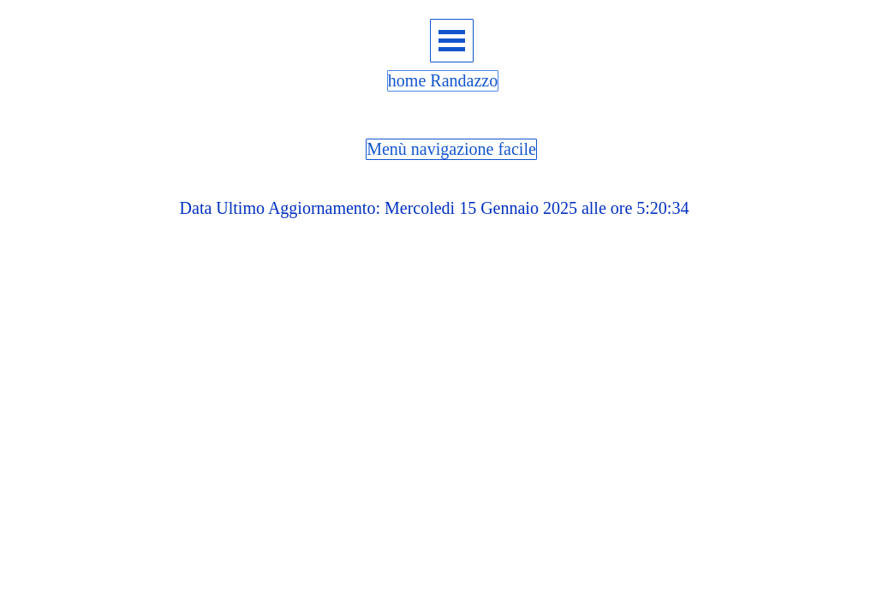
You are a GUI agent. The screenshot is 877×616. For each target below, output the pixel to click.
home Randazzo (443, 80)
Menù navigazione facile (451, 148)
